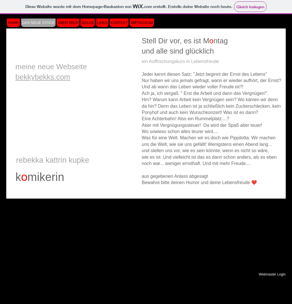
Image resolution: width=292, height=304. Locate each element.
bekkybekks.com (42, 77)
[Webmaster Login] (272, 274)
